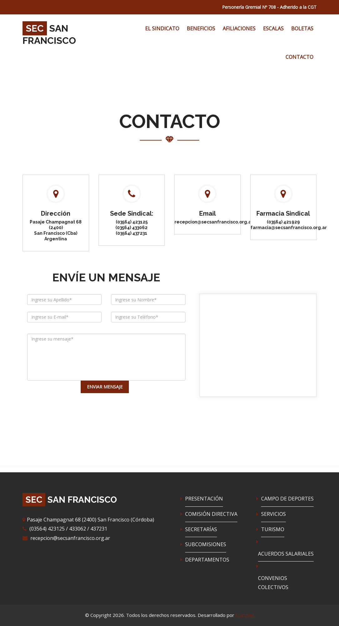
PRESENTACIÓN (204, 498)
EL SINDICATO (162, 28)
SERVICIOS (273, 514)
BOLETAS (302, 28)
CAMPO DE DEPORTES (287, 498)
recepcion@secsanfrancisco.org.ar (70, 538)
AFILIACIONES (239, 28)
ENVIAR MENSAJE (105, 387)
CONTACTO (299, 57)
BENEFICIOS (201, 28)
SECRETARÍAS (201, 529)
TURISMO (272, 529)
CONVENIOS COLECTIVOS (273, 583)
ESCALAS (273, 28)
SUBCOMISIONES (205, 544)
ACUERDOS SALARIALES (286, 553)
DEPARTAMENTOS (207, 559)
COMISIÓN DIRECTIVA (211, 514)
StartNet (244, 615)
